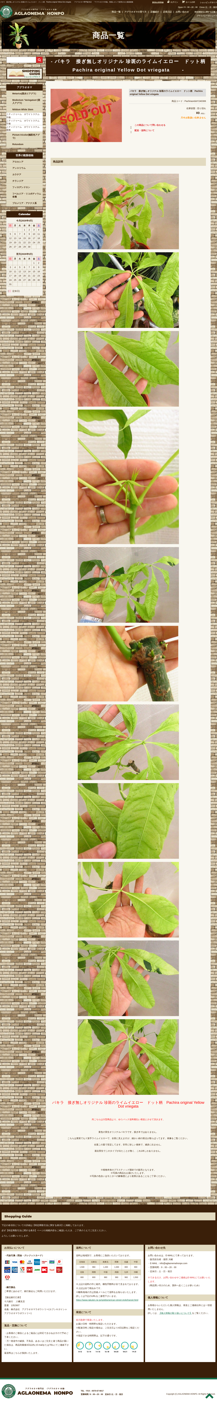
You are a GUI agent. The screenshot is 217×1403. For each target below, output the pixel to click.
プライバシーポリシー (205, 16)
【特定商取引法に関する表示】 (48, 1225)
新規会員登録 (158, 2)
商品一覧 (116, 12)
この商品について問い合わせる (147, 125)
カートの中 (190, 2)
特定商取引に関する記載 (205, 12)
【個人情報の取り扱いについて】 (175, 1313)
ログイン (174, 2)
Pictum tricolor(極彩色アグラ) (26, 136)
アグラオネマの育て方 (135, 12)
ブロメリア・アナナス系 (24, 203)
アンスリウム (19, 168)
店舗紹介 (154, 12)
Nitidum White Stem (22, 109)
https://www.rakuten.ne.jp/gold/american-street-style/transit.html (107, 1300)
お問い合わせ (182, 12)
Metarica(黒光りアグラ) (24, 93)
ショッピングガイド (208, 2)
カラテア (16, 174)
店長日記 (167, 12)
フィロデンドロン (21, 187)
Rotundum (17, 144)
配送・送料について (141, 131)
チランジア (17, 181)
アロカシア (17, 161)
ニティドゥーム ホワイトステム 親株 (24, 128)
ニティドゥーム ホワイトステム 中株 (24, 116)
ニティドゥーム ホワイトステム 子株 (24, 122)
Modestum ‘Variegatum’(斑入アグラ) (26, 101)
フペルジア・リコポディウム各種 (26, 195)
